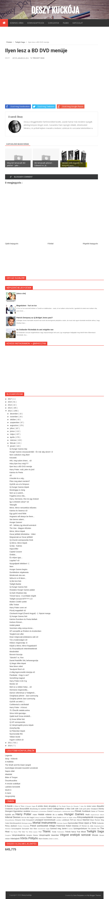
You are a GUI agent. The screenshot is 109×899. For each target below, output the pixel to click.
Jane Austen (57, 817)
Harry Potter (24, 814)
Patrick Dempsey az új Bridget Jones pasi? (34, 318)
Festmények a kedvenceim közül (64, 811)
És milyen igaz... (16, 558)
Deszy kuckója (55, 10)
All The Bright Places (64, 806)
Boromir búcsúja (16, 654)
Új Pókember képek (17, 731)
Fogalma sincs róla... (18, 496)
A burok (9, 806)
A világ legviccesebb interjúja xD (22, 672)
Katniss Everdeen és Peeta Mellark (23, 619)
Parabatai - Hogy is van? (19, 675)
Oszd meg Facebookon (17, 106)
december (14, 414)
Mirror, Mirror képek (17, 531)
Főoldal (50, 244)
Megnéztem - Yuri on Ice (26, 306)
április (12, 437)
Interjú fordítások (40, 817)
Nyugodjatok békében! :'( (19, 564)
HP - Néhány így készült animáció (23, 525)
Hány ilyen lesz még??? (19, 464)
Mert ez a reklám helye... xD (21, 687)
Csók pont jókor (85, 809)
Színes (71, 828)
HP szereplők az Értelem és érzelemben (25, 631)
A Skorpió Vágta (30, 806)
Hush (88, 815)
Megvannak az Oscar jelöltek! (21, 537)
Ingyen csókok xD (17, 740)
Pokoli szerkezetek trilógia (43, 826)
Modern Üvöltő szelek (18, 602)
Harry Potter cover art (18, 608)
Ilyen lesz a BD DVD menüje (21, 466)
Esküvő (50, 811)
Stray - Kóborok (11, 759)
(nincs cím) (21, 293)
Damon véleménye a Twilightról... (23, 693)
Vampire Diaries (32, 835)
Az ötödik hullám (90, 806)
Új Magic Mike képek (18, 663)
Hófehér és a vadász (54, 815)
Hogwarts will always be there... (22, 516)
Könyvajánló (99, 817)
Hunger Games (74, 814)
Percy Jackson (11, 826)
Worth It (8, 790)
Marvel (80, 820)
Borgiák (17, 809)
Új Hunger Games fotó (18, 587)
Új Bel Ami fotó (15, 581)
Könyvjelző (30, 820)
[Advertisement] (51, 34)
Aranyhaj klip (15, 728)
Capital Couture (16, 552)
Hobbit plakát (15, 625)
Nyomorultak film (16, 734)
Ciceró (50, 809)
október (13, 420)
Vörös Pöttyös (29, 838)
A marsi (8, 793)
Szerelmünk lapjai (44, 828)
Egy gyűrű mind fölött (18, 514)
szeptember (15, 422)
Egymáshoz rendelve (22, 811)
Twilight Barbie (15, 584)
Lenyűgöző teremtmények (45, 820)
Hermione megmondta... (19, 690)
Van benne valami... (17, 519)
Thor (40, 832)
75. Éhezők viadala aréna (20, 710)
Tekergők (13, 505)
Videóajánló (15, 839)
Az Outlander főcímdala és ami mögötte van (34, 330)
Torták (54, 832)
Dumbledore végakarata (19, 572)
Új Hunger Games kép (18, 449)
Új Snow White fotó (17, 719)
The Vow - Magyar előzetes (20, 528)
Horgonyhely (10, 796)
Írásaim (49, 817)
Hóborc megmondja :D (18, 643)
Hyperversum (95, 814)
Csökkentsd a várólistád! (19, 704)
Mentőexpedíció (16, 823)
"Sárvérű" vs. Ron (17, 658)
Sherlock (8, 828)
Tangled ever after (17, 634)
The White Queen (32, 832)
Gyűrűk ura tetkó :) (17, 702)
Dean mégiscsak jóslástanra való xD (24, 637)
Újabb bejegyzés (11, 244)
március (13, 440)
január (12, 446)
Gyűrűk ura (10, 815)
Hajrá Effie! (14, 549)
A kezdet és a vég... (17, 478)
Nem (11, 566)
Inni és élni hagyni (28, 817)
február (13, 443)
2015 (10, 402)
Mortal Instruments (45, 822)
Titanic (47, 831)
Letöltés (59, 820)
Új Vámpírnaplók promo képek (21, 725)
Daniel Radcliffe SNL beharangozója (24, 660)
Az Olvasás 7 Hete (77, 806)
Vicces (95, 835)
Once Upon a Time (87, 823)
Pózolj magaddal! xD (18, 610)
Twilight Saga (38, 58)
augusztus (14, 425)
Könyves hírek (20, 820)
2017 (10, 399)
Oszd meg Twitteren (43, 106)
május (12, 434)
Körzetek (13, 458)
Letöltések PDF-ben (69, 820)
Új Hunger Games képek (19, 487)
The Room (14, 832)
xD (11, 475)
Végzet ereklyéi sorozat (76, 834)
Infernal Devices (13, 817)
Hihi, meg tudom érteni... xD (21, 461)
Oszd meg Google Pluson (70, 106)
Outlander (100, 823)
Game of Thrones (97, 811)
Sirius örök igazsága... (18, 713)
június (12, 431)
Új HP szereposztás (17, 722)
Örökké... (13, 555)
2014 (10, 405)
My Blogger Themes (94, 895)
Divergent (9, 811)
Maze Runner (95, 820)
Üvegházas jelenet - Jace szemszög (24, 696)
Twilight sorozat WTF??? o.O (21, 599)
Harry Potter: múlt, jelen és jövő (22, 470)
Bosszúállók (25, 809)
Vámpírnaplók (45, 835)
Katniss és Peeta (16, 472)
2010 (10, 746)
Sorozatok (26, 829)
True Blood (82, 832)
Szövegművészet (80, 829)
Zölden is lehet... (54, 838)
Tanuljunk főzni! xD (17, 669)
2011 (10, 743)
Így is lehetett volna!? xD (19, 502)
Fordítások (86, 811)
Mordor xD (14, 684)
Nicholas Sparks (62, 823)
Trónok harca (71, 832)
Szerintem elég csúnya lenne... (22, 628)
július (12, 428)
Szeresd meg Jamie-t (59, 829)
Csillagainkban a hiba (62, 809)
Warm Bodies (44, 839)
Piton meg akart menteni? (20, 481)
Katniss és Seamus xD (18, 511)
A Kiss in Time (19, 806)
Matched (86, 820)
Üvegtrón (8, 835)
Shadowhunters (99, 826)
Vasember (55, 835)
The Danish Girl (94, 829)
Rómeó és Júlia (88, 826)
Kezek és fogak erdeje (69, 817)
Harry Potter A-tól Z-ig (18, 681)
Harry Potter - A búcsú (18, 707)
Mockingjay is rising (17, 490)
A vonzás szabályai (12, 784)
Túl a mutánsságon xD (18, 640)
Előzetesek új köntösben (39, 811)
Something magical (17, 678)
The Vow (22, 832)
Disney (101, 809)
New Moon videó (16, 666)
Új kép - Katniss (16, 546)
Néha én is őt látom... (18, 578)
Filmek (78, 811)
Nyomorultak (73, 823)
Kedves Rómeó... (16, 622)
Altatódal (8, 774)
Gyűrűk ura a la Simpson (19, 484)
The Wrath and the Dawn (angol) (18, 765)
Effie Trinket (14, 605)
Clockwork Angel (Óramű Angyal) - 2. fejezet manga (30, 613)
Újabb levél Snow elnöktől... (20, 716)
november (14, 417)
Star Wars (34, 829)
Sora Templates (78, 895)
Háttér (35, 815)
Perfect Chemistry (24, 826)
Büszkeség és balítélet (38, 809)
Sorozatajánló (16, 829)
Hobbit (41, 814)
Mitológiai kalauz (27, 823)
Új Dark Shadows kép (18, 593)
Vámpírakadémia (19, 835)
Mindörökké (14, 652)
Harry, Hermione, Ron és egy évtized (24, 499)
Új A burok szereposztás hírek (21, 540)
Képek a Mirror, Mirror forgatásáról (23, 646)
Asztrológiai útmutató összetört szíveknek (21, 768)
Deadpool (94, 809)
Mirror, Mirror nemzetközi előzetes (23, 508)
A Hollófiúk (9, 762)
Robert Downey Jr (74, 826)
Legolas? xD (14, 560)
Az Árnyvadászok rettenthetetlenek (23, 649)
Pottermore (61, 826)
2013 (10, 408)
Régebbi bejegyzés (90, 244)
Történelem (61, 832)
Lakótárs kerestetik (12, 787)
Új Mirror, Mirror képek (18, 543)
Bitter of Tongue (11, 777)
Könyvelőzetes (10, 820)
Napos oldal (9, 771)
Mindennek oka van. (17, 575)
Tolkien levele (15, 737)
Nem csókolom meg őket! (20, 455)
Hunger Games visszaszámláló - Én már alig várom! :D (31, 452)
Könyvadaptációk (85, 817)
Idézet (102, 814)
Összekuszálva (11, 781)
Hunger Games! (16, 522)
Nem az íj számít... (17, 493)
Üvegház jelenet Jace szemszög (22, 699)
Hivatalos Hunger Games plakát (22, 590)
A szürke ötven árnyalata (46, 806)
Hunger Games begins (18, 569)
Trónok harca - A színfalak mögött (23, 596)
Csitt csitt (75, 809)
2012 (10, 411)
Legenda (8, 755)
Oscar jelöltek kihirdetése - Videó (22, 534)
